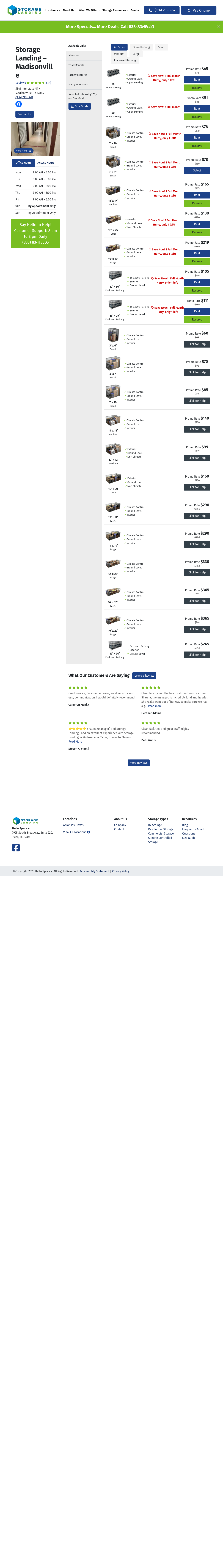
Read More (155, 706)
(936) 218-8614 (24, 97)
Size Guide (80, 106)
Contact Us (24, 114)
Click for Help (197, 344)
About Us (71, 10)
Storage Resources (117, 10)
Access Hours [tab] (45, 162)
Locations (54, 10)
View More (23, 150)
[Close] (218, 27)
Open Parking (141, 47)
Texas (80, 825)
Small (161, 47)
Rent (197, 79)
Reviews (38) (33, 83)
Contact (139, 10)
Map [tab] (78, 84)
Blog (185, 825)
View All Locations (76, 832)
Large (136, 53)
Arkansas (69, 825)
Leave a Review (144, 675)
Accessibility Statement (94, 871)
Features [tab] (77, 74)
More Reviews (139, 762)
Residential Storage (160, 829)
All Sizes (119, 47)
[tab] (84, 46)
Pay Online (195, 10)
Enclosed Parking (125, 60)
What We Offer (91, 10)
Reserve (197, 87)
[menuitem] (55, 10)
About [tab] (73, 55)
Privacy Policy (121, 871)
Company (120, 825)
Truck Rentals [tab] (76, 65)
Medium (119, 53)
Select (197, 170)
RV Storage (155, 825)
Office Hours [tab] (23, 162)
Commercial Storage (161, 833)
